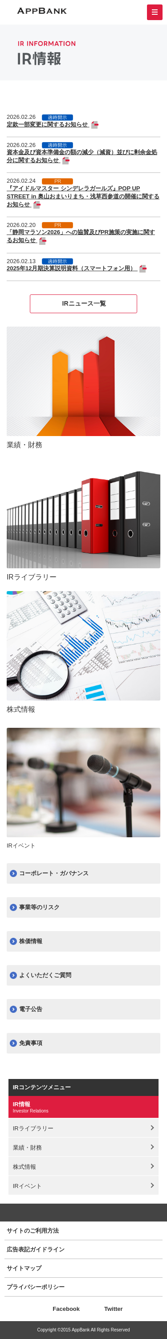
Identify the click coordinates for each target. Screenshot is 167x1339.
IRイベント (27, 1186)
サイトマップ (24, 1268)
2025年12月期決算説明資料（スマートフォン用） (72, 268)
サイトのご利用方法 (33, 1230)
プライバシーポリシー (36, 1287)
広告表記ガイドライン (36, 1249)
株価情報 (30, 941)
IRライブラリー (33, 1128)
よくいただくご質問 (45, 975)
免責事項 (30, 1043)
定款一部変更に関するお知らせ (48, 124)
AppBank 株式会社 (41, 10)
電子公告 (30, 1009)
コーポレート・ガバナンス (54, 873)
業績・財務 (27, 1147)
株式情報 (24, 1166)
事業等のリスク (39, 907)
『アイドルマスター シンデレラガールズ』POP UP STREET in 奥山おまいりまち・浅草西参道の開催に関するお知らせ (83, 196)
